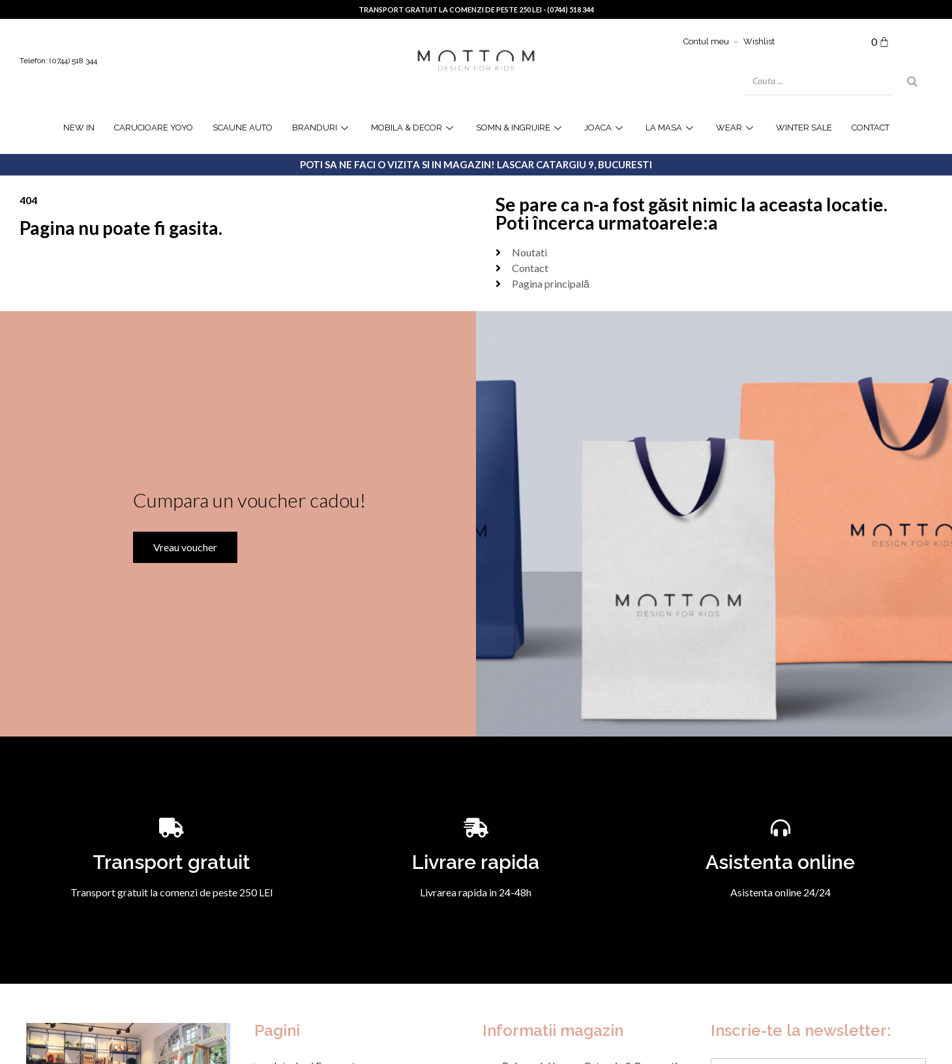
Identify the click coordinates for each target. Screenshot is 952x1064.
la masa (671, 127)
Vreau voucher (185, 545)
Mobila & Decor (413, 127)
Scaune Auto (243, 127)
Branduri (321, 127)
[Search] (912, 81)
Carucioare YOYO (153, 127)
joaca (605, 127)
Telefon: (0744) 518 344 (58, 60)
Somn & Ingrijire (520, 127)
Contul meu (706, 41)
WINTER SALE (804, 127)
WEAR (736, 127)
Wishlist (759, 41)
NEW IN (79, 127)
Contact (870, 127)
